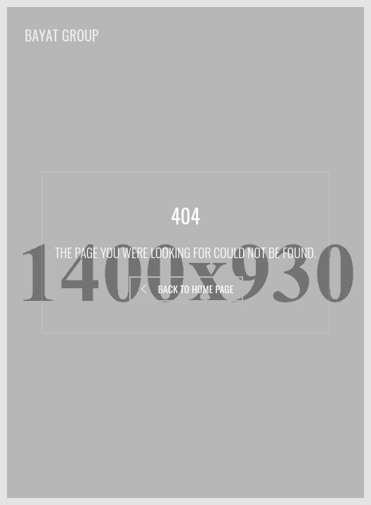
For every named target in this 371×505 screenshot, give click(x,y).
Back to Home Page (186, 288)
